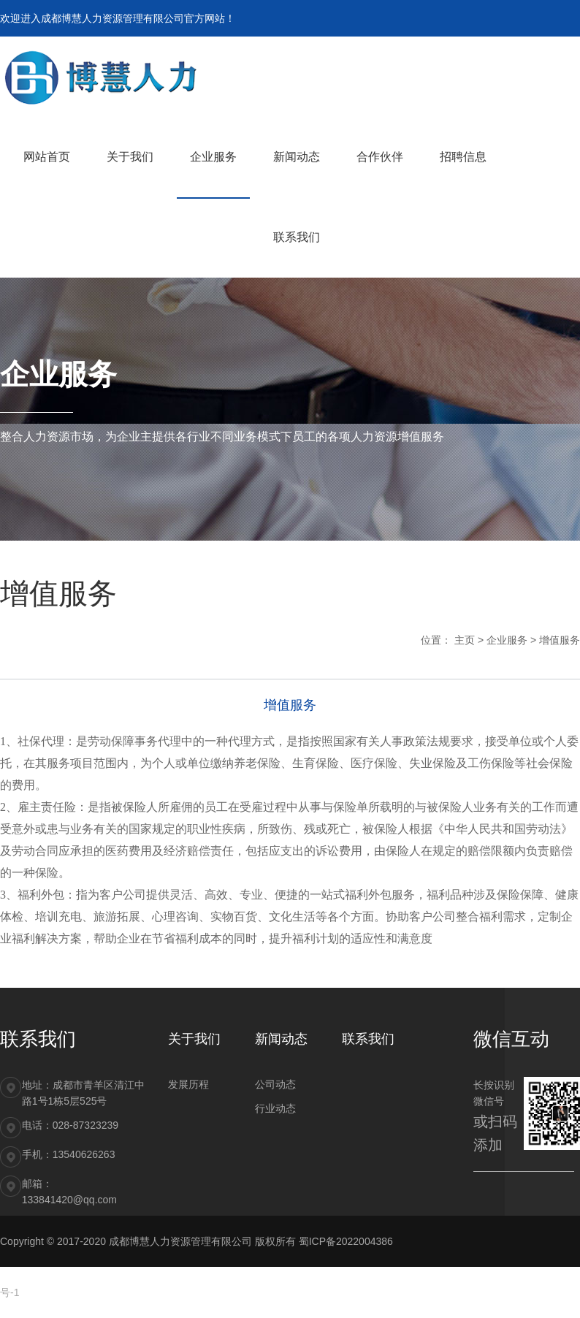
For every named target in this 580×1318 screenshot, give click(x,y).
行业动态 (275, 1108)
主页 (464, 640)
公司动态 (275, 1084)
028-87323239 (85, 1125)
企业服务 (506, 640)
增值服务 (559, 640)
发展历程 (188, 1084)
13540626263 (84, 1154)
